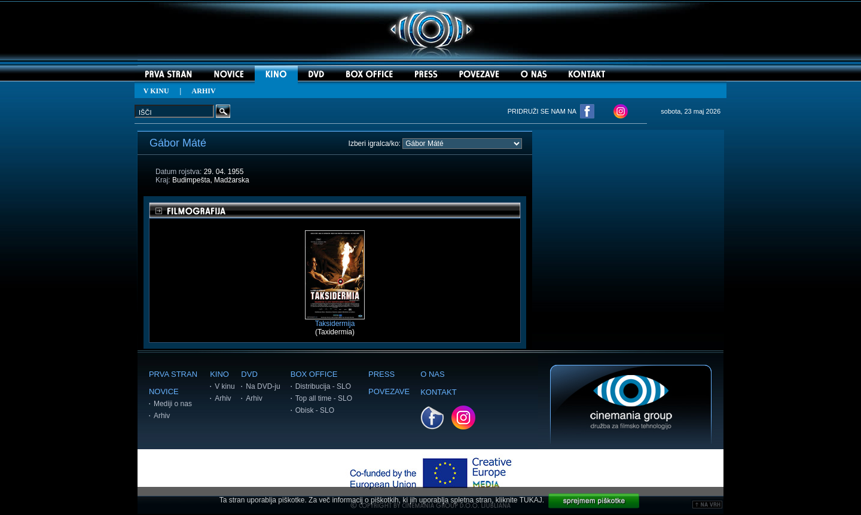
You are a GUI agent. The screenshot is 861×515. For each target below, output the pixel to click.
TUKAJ (531, 500)
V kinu (224, 386)
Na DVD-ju (263, 386)
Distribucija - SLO (323, 386)
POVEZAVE (389, 391)
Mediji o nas (173, 404)
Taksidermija (335, 320)
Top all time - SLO (323, 398)
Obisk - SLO (314, 410)
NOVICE (164, 391)
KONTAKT (438, 392)
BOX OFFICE (314, 374)
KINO (219, 374)
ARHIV (204, 91)
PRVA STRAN (173, 374)
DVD (249, 374)
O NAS (432, 374)
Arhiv (162, 416)
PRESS (381, 374)
